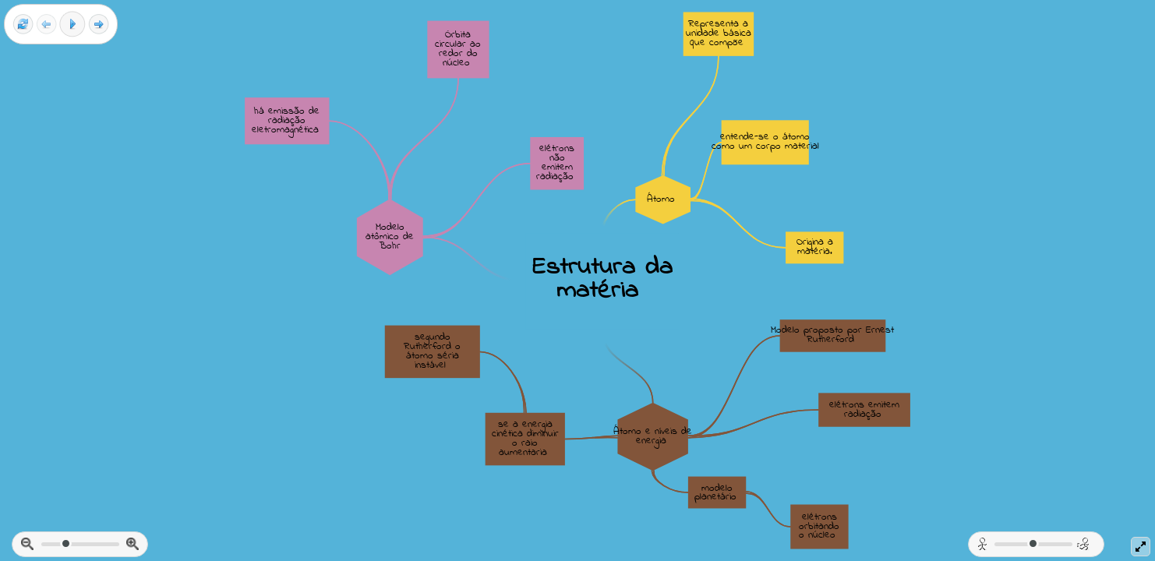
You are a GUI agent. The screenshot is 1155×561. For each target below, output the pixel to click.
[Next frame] (98, 24)
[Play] (72, 24)
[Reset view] (23, 24)
